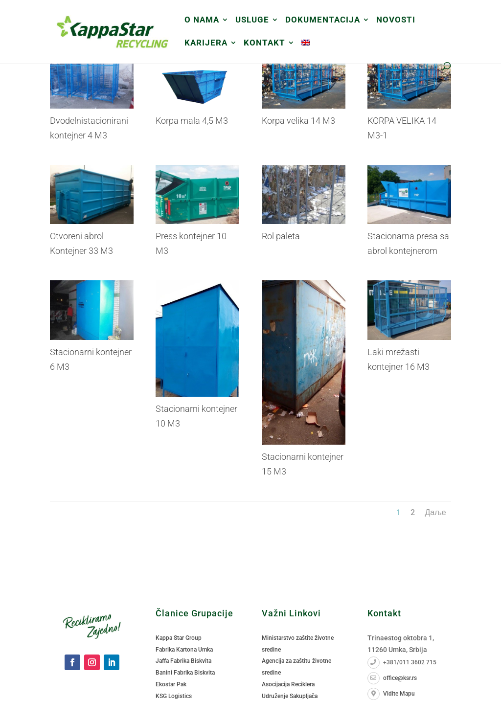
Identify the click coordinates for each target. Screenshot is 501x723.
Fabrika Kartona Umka (184, 649)
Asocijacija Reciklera (288, 684)
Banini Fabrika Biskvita (185, 672)
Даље (435, 512)
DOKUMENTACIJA (322, 20)
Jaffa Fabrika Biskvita (183, 660)
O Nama (201, 20)
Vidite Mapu (391, 693)
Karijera (206, 43)
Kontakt (264, 43)
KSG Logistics (174, 696)
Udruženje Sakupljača (290, 696)
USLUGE (252, 20)
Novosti (395, 20)
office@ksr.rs (392, 678)
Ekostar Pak (171, 684)
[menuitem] (305, 50)
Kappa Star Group (179, 637)
